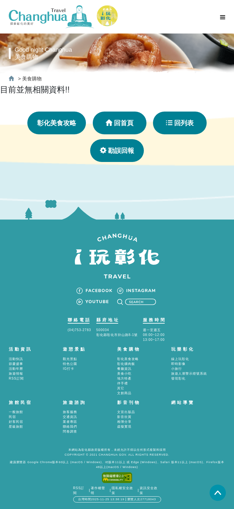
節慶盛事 (16, 364)
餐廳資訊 (124, 368)
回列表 (180, 123)
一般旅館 (16, 412)
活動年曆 (16, 368)
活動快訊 (16, 359)
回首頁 (119, 123)
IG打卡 (68, 368)
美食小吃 (124, 373)
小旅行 (176, 368)
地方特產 (124, 378)
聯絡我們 (70, 426)
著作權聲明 (98, 490)
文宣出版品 (126, 412)
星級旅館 (16, 426)
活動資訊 (20, 349)
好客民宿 (16, 421)
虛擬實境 (124, 426)
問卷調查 (70, 431)
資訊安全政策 (149, 490)
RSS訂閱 (16, 378)
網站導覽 (183, 402)
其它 (120, 388)
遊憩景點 (74, 349)
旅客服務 (70, 412)
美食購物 (32, 78)
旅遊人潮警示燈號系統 (189, 373)
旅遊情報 (16, 373)
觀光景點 (70, 359)
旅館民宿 (20, 402)
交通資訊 (70, 417)
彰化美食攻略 (56, 123)
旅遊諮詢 (74, 402)
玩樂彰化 (183, 349)
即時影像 (178, 364)
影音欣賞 (124, 417)
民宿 (12, 417)
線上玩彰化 (180, 359)
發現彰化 (178, 378)
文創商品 (124, 393)
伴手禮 (122, 383)
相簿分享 (124, 421)
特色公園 (70, 364)
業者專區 (70, 421)
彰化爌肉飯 (126, 364)
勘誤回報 (117, 150)
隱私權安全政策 (122, 490)
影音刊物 (129, 402)
